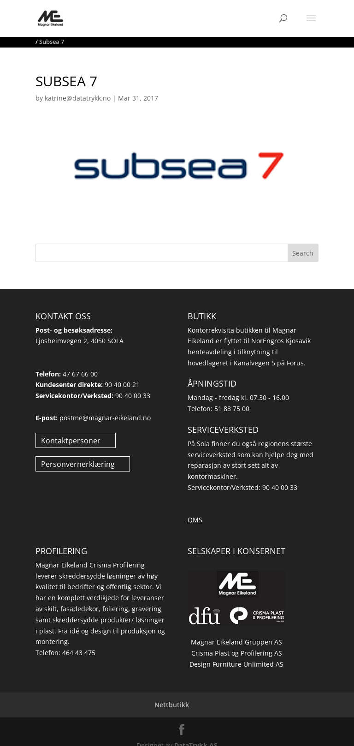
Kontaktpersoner (70, 440)
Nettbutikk (171, 704)
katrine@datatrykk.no (78, 98)
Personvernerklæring (78, 464)
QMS (195, 519)
